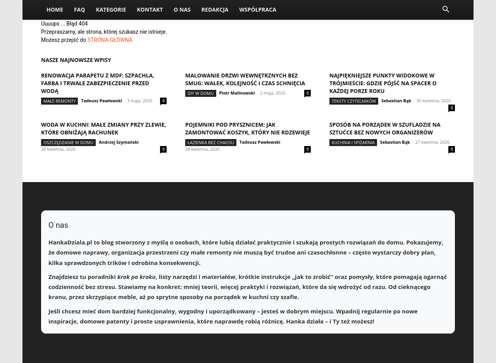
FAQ (79, 9)
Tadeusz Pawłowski (101, 100)
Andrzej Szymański (119, 142)
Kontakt (150, 9)
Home (54, 9)
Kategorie (111, 9)
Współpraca (257, 9)
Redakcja (215, 9)
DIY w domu (201, 93)
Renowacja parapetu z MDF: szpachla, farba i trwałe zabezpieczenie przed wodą (97, 83)
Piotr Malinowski (237, 93)
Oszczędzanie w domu (68, 142)
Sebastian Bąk (396, 100)
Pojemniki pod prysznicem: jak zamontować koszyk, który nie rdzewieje (247, 128)
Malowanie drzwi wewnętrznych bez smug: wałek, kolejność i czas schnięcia (245, 79)
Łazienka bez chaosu (211, 142)
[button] (445, 10)
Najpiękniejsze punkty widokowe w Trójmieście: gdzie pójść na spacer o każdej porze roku (383, 83)
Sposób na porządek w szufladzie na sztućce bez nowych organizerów (385, 128)
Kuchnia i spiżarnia (353, 142)
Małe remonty (59, 101)
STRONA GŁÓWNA (110, 40)
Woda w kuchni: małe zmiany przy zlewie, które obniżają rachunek (103, 128)
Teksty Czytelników (354, 101)
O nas (182, 9)
